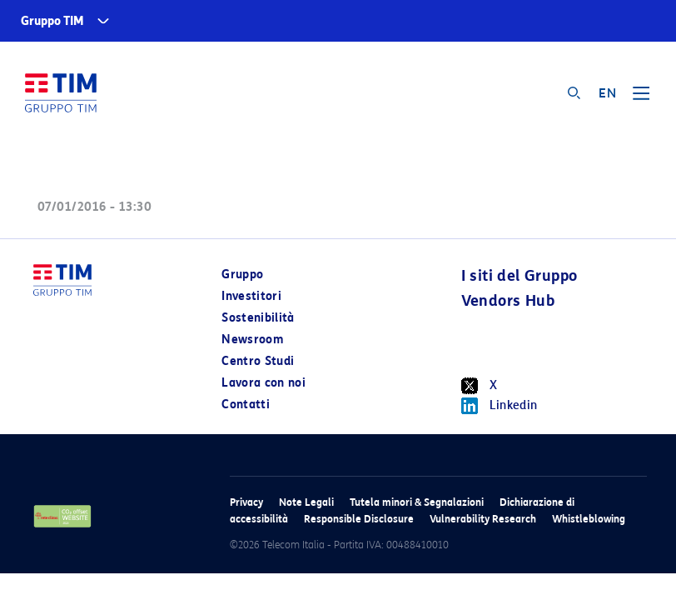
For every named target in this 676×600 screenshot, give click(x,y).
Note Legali (306, 502)
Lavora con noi (263, 383)
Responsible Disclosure (359, 518)
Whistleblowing (588, 518)
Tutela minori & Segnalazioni (417, 502)
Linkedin (499, 406)
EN (607, 93)
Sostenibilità (258, 318)
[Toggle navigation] (641, 99)
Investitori (251, 296)
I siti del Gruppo (519, 276)
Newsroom (252, 339)
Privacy (246, 502)
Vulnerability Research (483, 518)
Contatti (245, 405)
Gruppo (242, 275)
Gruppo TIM (52, 21)
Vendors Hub (507, 301)
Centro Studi (257, 361)
